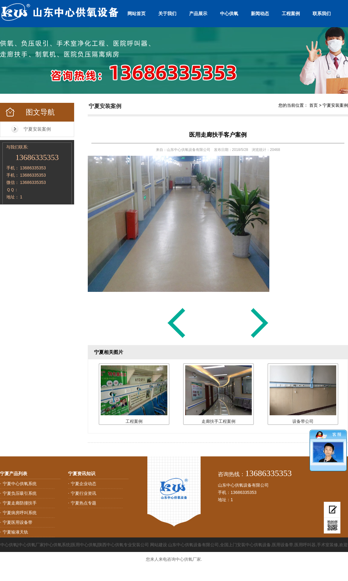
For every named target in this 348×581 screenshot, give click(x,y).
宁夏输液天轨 (15, 532)
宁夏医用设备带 (17, 522)
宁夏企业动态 (83, 483)
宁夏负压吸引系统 (20, 493)
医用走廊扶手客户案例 (218, 135)
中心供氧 (229, 13)
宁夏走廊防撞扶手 (20, 503)
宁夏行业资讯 (83, 493)
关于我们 (167, 13)
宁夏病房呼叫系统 (20, 512)
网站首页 (136, 13)
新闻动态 (260, 13)
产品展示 (198, 13)
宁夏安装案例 (37, 129)
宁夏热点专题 (83, 503)
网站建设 (158, 544)
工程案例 (291, 13)
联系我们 (322, 13)
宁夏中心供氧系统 (20, 483)
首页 (313, 105)
